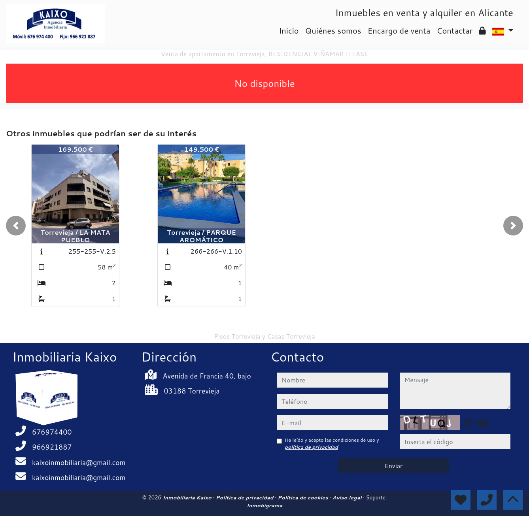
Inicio (289, 30)
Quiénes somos (333, 30)
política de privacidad (311, 447)
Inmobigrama (264, 505)
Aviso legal (348, 497)
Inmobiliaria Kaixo (187, 497)
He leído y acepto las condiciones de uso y (332, 443)
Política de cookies (303, 497)
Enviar (394, 465)
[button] (16, 225)
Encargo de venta (399, 30)
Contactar (454, 30)
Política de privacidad (245, 497)
